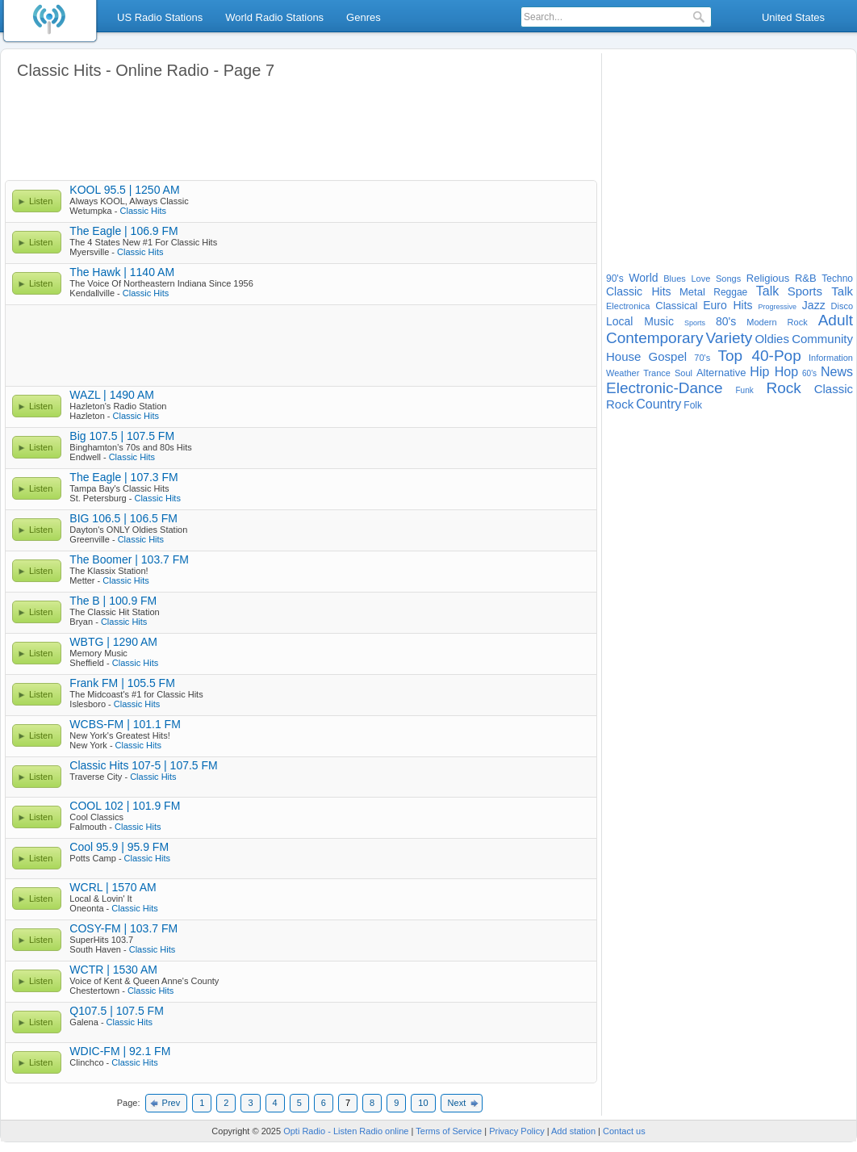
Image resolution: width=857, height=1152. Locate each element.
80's (726, 321)
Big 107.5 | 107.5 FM (121, 435)
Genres (363, 17)
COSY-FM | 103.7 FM (123, 928)
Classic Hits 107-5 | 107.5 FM (143, 765)
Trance (657, 373)
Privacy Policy (516, 1131)
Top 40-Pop (759, 355)
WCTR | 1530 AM (113, 969)
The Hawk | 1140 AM (121, 272)
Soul (683, 373)
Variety (729, 337)
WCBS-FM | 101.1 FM (124, 724)
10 (423, 1103)
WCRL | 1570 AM (112, 887)
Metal (692, 292)
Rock (784, 387)
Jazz (814, 305)
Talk (767, 291)
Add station (573, 1131)
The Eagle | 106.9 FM (123, 230)
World (643, 277)
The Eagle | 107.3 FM (123, 477)
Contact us (624, 1131)
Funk (744, 390)
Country (658, 404)
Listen (40, 201)
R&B (806, 278)
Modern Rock (776, 322)
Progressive (777, 307)
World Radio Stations (274, 17)
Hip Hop (774, 372)
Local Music (640, 321)
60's (809, 373)
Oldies (772, 339)
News (837, 372)
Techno (837, 278)
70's (702, 357)
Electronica (628, 306)
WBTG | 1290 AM (113, 641)
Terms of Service (449, 1131)
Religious (767, 278)
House (623, 356)
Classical (676, 306)
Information (831, 357)
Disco (842, 306)
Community (822, 339)
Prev (171, 1103)
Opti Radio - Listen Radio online (345, 1131)
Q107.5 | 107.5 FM (116, 1010)
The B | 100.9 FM (113, 600)
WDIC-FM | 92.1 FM (119, 1051)
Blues (674, 278)
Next (457, 1103)
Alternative (721, 373)
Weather (622, 373)
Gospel (668, 356)
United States (793, 17)
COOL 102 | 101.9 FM (124, 805)
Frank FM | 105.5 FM (121, 683)
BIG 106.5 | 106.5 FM (123, 518)
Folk (693, 405)
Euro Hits (727, 305)
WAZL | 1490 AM (111, 394)
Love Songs (716, 278)
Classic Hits (143, 211)
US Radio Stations (160, 17)
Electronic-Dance (664, 387)
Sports (694, 323)
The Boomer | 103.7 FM (129, 559)
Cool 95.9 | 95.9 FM (119, 846)
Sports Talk (820, 291)
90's (615, 278)
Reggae (730, 292)
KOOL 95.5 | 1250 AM (124, 189)
